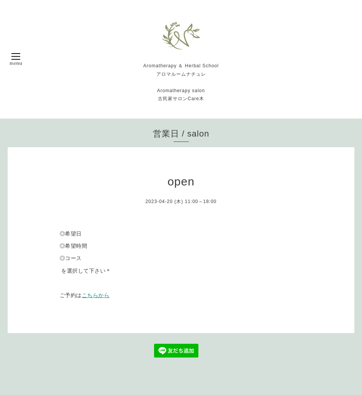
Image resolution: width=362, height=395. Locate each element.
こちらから (96, 295)
